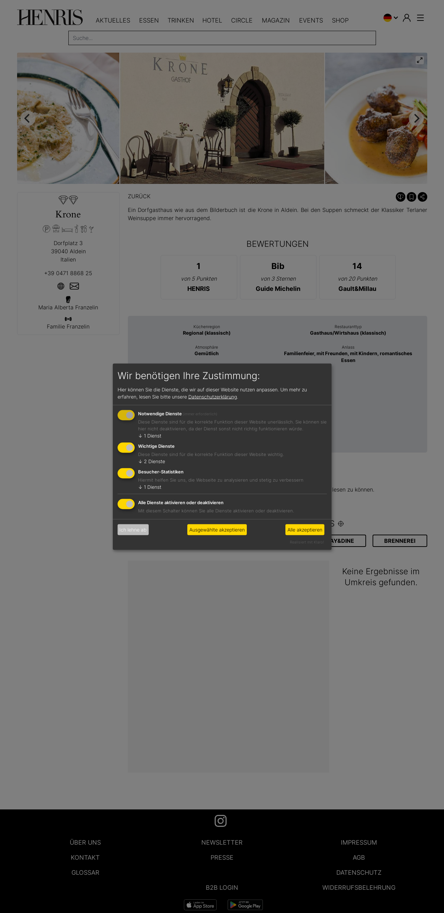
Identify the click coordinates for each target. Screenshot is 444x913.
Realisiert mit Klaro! (307, 541)
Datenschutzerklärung (212, 397)
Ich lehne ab (133, 530)
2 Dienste (151, 461)
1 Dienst (149, 436)
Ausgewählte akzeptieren (217, 530)
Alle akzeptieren (304, 530)
